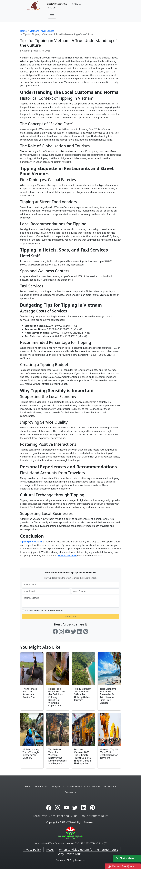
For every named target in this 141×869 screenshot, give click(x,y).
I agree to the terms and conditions (44, 610)
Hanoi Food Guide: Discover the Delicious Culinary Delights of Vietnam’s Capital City (57, 697)
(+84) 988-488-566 (57, 4)
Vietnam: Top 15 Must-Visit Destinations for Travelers (109, 753)
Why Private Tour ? (70, 854)
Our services (40, 786)
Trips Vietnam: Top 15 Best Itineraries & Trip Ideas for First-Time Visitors (108, 695)
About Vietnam (92, 786)
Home (23, 30)
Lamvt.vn (80, 860)
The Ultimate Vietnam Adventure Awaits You (30, 693)
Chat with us (125, 858)
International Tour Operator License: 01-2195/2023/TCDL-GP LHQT (70, 843)
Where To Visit (74, 786)
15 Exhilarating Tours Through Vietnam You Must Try (31, 753)
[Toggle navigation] (52, 16)
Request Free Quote (121, 866)
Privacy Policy (32, 850)
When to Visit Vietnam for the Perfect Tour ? (88, 850)
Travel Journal (56, 786)
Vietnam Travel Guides (42, 30)
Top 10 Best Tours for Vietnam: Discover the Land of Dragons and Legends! (57, 756)
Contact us (70, 792)
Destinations (109, 786)
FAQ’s (50, 850)
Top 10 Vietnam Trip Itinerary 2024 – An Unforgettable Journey (82, 694)
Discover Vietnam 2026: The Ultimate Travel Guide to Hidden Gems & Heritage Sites (82, 756)
